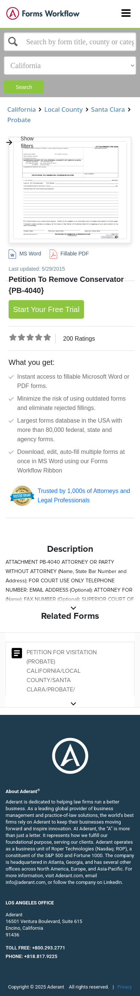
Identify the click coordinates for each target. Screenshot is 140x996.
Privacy (125, 987)
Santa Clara (108, 109)
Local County (63, 109)
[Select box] (70, 41)
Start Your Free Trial (46, 309)
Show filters (20, 142)
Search (24, 87)
